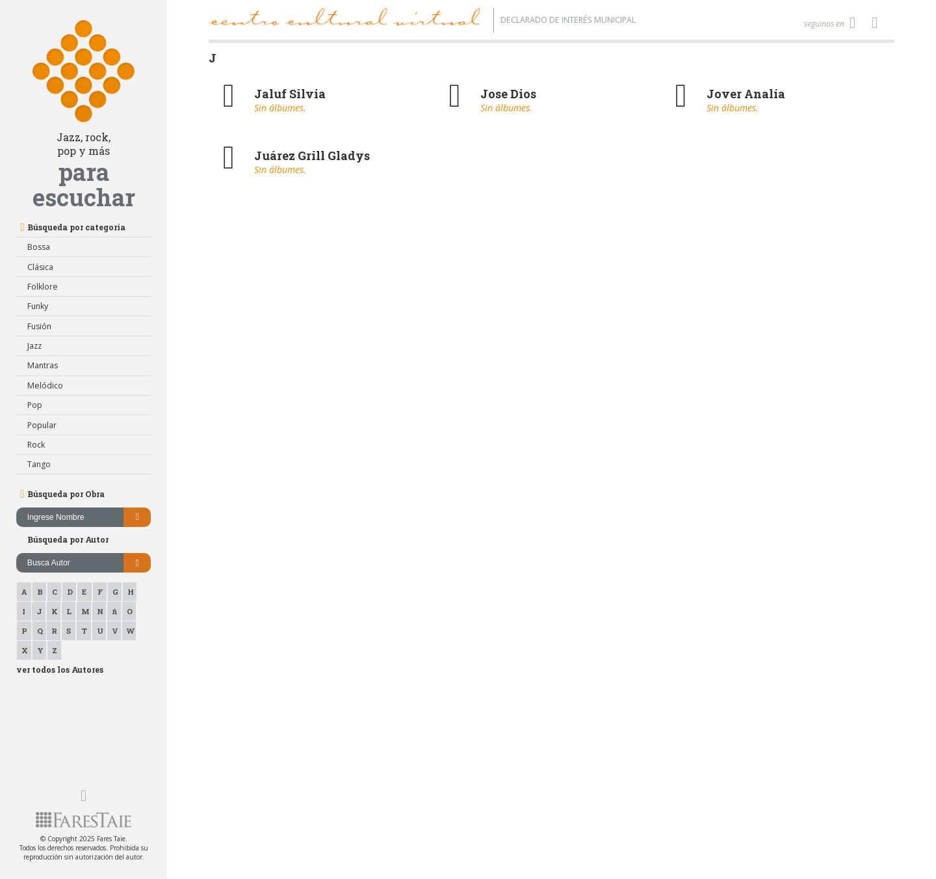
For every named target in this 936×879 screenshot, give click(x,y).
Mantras (42, 365)
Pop (34, 405)
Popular (42, 425)
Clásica (40, 267)
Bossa (38, 246)
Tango (39, 464)
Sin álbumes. (280, 107)
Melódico (45, 385)
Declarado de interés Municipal (568, 19)
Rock (36, 444)
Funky (37, 306)
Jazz (34, 345)
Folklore (42, 286)
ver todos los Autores (59, 669)
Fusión (39, 326)
